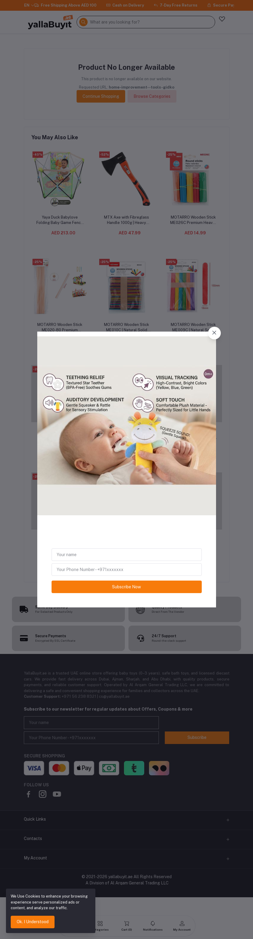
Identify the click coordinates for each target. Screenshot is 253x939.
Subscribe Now (126, 586)
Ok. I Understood (33, 921)
